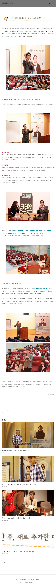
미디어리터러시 (7, 3)
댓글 (4, 562)
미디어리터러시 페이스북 (22, 580)
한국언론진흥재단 (35, 580)
